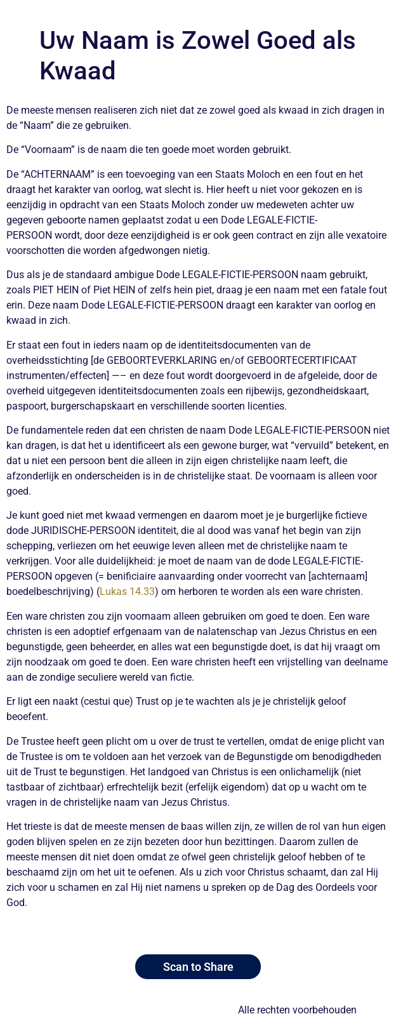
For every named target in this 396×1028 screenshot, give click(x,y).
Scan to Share (198, 966)
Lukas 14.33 (127, 591)
